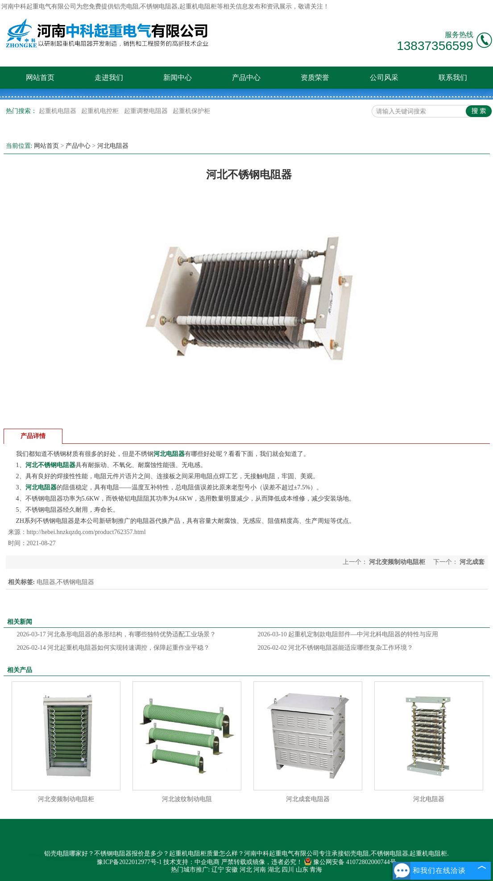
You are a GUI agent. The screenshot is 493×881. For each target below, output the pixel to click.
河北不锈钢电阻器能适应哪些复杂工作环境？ (336, 647)
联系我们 (453, 77)
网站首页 (40, 77)
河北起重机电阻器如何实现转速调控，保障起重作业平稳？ (113, 647)
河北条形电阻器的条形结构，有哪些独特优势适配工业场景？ (116, 634)
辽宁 (217, 869)
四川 (288, 869)
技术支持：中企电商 (191, 862)
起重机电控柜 (100, 111)
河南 (259, 869)
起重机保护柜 (191, 111)
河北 (246, 869)
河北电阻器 (112, 145)
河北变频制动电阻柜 (397, 562)
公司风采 (384, 77)
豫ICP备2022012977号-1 (129, 862)
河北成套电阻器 (308, 799)
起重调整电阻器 (147, 111)
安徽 (231, 869)
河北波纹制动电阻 (187, 799)
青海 (316, 869)
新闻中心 (177, 77)
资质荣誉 (315, 77)
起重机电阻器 (58, 111)
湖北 (274, 869)
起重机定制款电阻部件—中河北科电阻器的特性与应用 (348, 634)
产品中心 (246, 77)
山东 (302, 869)
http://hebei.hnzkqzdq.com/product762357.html (86, 532)
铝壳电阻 (126, 6)
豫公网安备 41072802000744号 (350, 862)
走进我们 (109, 77)
